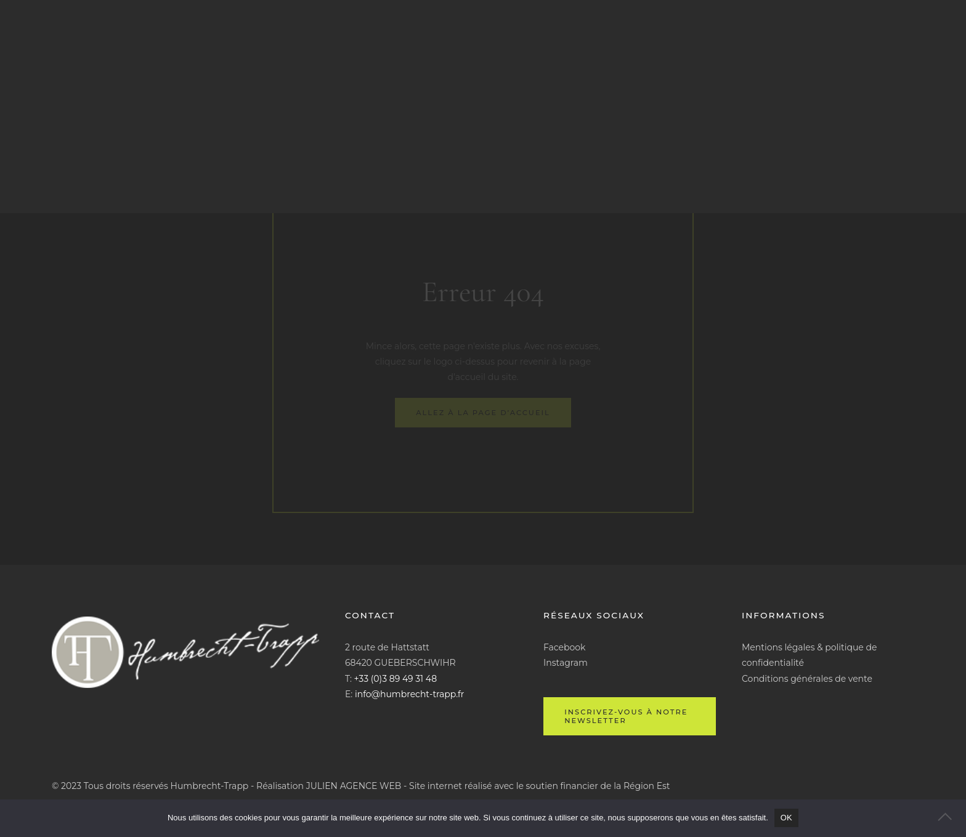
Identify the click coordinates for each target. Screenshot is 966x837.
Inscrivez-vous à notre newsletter (626, 716)
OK (786, 817)
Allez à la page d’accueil (483, 412)
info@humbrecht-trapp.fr (410, 694)
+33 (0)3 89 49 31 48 (395, 678)
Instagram (565, 662)
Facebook (564, 647)
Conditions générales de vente (807, 678)
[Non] (950, 818)
